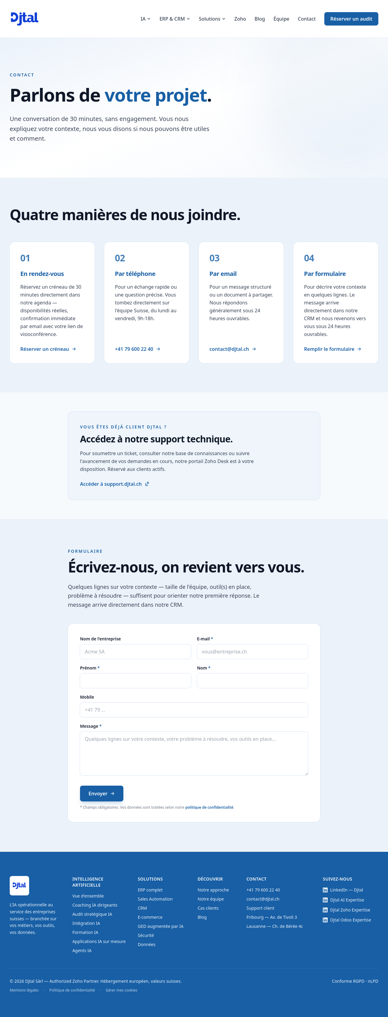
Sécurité (146, 935)
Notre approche (213, 890)
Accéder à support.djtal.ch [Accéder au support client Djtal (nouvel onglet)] (114, 484)
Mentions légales (24, 990)
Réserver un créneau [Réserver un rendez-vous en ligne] (49, 349)
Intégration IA (86, 923)
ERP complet (150, 890)
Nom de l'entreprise (100, 639)
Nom (216, 668)
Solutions (212, 18)
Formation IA (85, 932)
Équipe (281, 18)
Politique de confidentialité (72, 990)
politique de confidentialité (209, 808)
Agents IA (82, 950)
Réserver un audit (351, 18)
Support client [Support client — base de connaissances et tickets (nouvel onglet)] (260, 908)
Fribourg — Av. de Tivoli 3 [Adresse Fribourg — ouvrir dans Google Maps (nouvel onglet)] (271, 917)
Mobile (87, 697)
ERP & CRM (174, 18)
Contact (307, 18)
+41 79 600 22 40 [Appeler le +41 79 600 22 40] (138, 349)
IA (146, 18)
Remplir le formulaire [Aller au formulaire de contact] (333, 349)
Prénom (102, 668)
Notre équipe (211, 899)
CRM (142, 908)
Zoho (240, 18)
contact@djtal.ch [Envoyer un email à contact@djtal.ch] (233, 349)
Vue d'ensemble (88, 896)
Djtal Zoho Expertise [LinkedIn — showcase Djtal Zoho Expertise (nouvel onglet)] (346, 910)
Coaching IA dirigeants (95, 905)
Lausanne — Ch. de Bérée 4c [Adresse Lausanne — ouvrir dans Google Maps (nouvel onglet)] (274, 926)
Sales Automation (155, 899)
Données (147, 944)
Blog (260, 18)
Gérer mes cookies (121, 990)
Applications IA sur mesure (99, 941)
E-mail (217, 639)
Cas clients (208, 908)
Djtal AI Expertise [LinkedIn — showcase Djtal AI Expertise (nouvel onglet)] (343, 900)
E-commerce (150, 917)
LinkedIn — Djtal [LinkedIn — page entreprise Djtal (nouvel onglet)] (343, 890)
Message (103, 727)
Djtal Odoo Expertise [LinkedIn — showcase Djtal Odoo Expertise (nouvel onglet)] (347, 920)
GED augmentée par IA (160, 926)
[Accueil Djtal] (24, 19)
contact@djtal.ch (262, 899)
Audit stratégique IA (92, 914)
